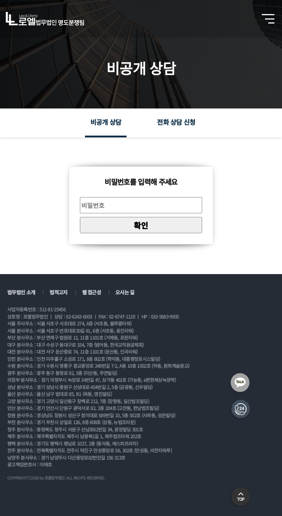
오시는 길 (124, 292)
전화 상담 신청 (176, 122)
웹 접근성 (91, 292)
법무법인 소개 (21, 292)
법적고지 (58, 292)
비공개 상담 (105, 122)
